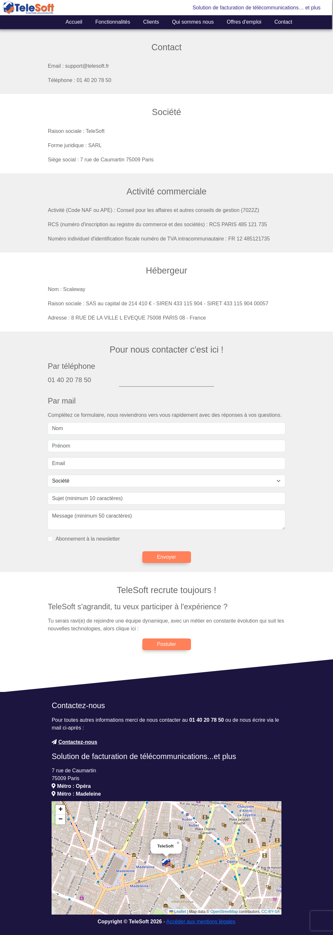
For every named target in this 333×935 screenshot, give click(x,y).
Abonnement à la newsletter (87, 539)
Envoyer (166, 557)
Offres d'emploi (244, 22)
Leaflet (177, 911)
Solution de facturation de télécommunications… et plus (257, 7)
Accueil (73, 22)
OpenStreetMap (224, 911)
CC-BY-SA (270, 911)
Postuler (166, 644)
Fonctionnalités (112, 22)
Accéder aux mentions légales (200, 921)
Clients (151, 22)
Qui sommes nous (193, 22)
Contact (283, 22)
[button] (166, 863)
